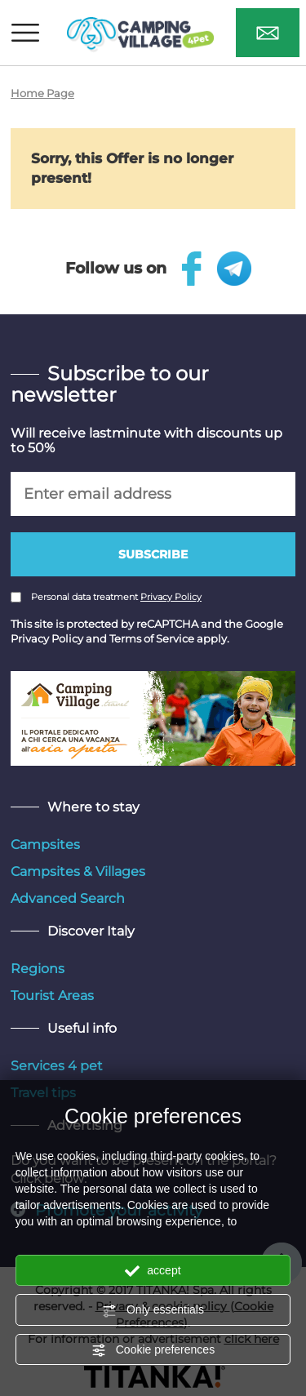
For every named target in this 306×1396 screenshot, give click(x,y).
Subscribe (153, 554)
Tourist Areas (52, 995)
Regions (37, 968)
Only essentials (153, 1310)
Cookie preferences (153, 1350)
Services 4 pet (57, 1066)
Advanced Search (68, 898)
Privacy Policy (171, 596)
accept (152, 1271)
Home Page (42, 93)
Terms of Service (151, 638)
